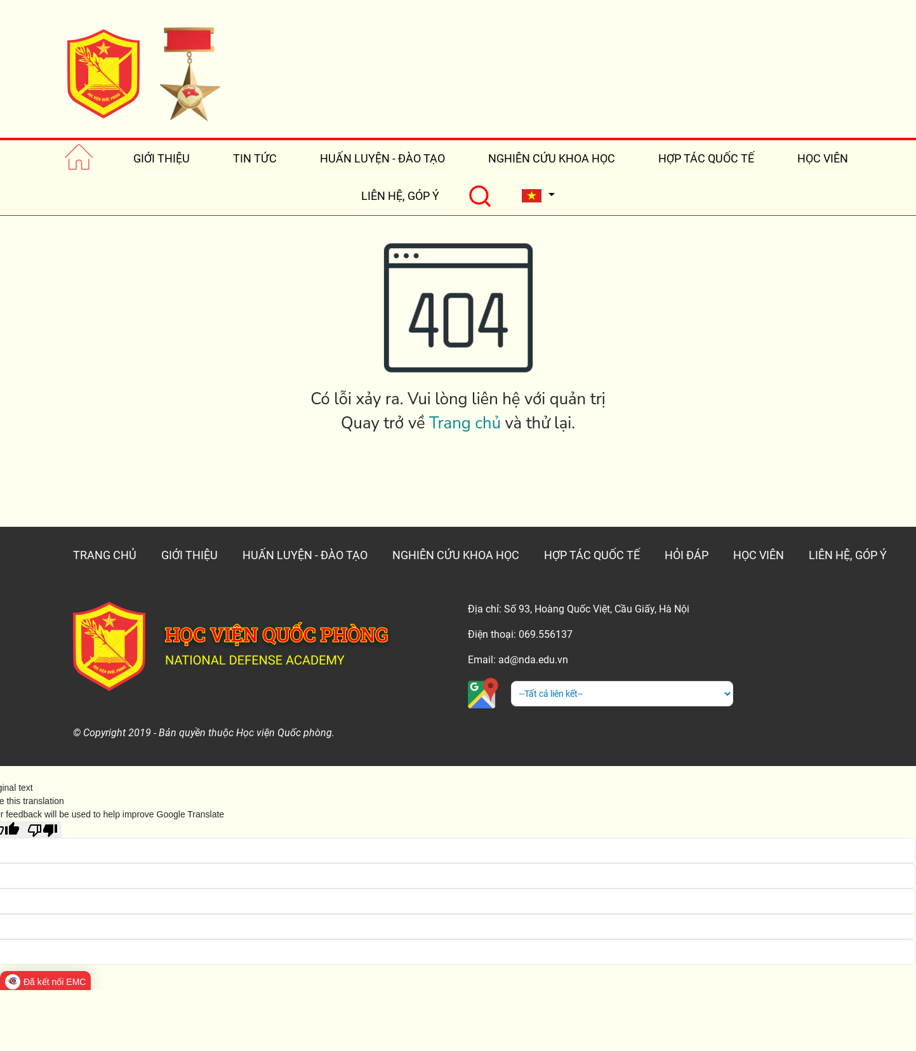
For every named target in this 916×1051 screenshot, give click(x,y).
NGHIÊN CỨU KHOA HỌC (551, 158)
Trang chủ (465, 423)
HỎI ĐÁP (686, 555)
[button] (538, 195)
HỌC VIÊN (822, 158)
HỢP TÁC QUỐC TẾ (706, 158)
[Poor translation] (42, 829)
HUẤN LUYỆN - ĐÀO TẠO (382, 158)
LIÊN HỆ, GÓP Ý (400, 195)
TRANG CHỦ (104, 555)
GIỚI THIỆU (161, 158)
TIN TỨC (255, 158)
